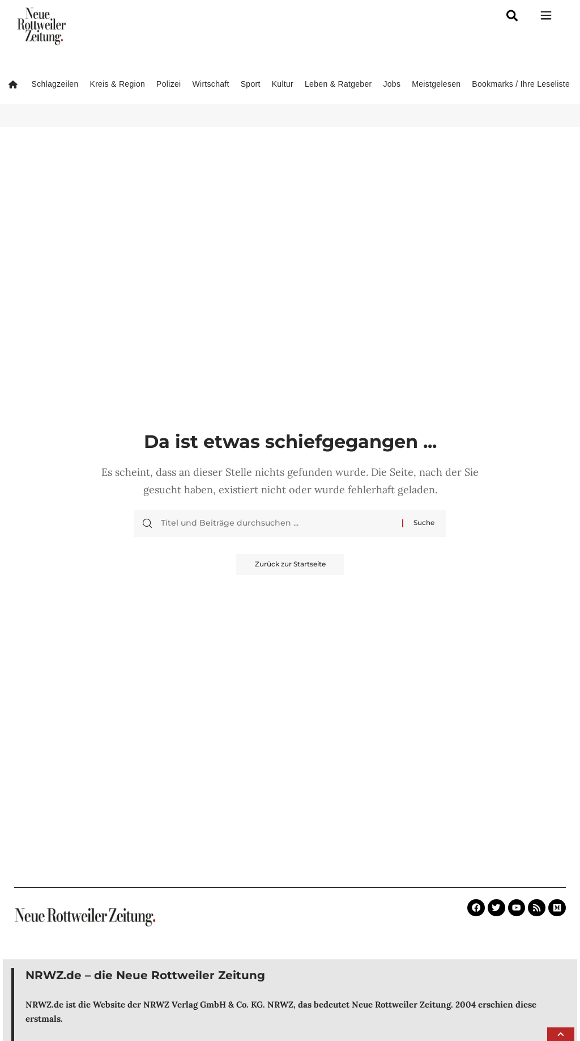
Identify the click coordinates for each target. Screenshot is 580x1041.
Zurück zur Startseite (290, 565)
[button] (560, 1034)
